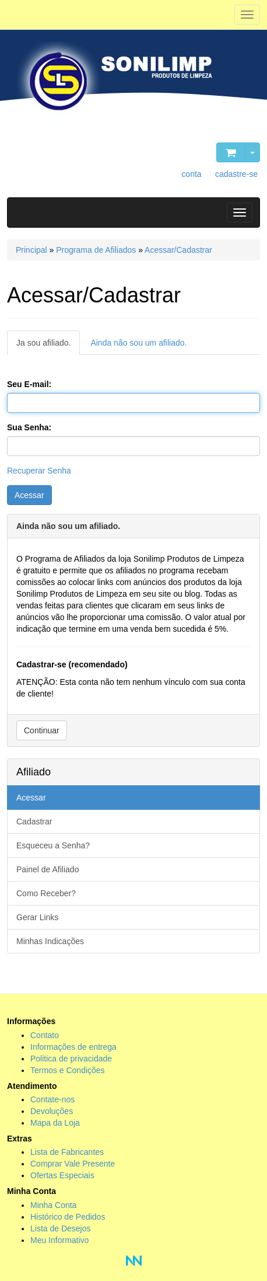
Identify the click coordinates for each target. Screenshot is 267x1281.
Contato (44, 1035)
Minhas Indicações (50, 941)
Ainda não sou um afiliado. (138, 342)
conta (191, 174)
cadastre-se (236, 174)
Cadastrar (34, 821)
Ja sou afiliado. (43, 342)
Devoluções (51, 1111)
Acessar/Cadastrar (178, 250)
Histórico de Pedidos (67, 1216)
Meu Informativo (59, 1240)
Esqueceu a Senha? (53, 845)
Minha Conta (53, 1205)
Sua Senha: (29, 427)
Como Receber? (46, 893)
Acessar (29, 495)
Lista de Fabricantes (67, 1152)
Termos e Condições (67, 1070)
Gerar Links (37, 917)
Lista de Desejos (60, 1228)
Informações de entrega (73, 1047)
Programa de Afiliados (96, 250)
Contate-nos (52, 1099)
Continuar (41, 730)
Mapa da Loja (55, 1122)
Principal (31, 250)
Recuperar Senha (39, 470)
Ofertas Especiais (62, 1175)
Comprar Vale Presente (72, 1163)
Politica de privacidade (71, 1058)
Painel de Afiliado (47, 869)
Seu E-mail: (29, 384)
